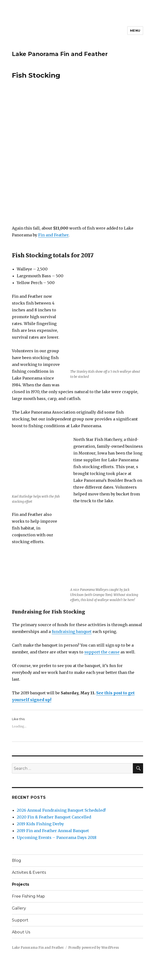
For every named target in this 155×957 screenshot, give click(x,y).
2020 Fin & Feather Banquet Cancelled (54, 817)
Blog (16, 860)
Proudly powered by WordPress (93, 948)
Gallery (19, 908)
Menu (135, 30)
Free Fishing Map (28, 896)
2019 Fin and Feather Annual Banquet (53, 830)
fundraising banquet (72, 631)
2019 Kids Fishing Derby (40, 823)
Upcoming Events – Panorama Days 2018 (56, 837)
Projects (20, 884)
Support (20, 920)
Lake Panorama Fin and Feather (60, 54)
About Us (21, 932)
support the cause (102, 652)
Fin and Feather (53, 234)
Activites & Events (29, 872)
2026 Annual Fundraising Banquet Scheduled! (61, 810)
